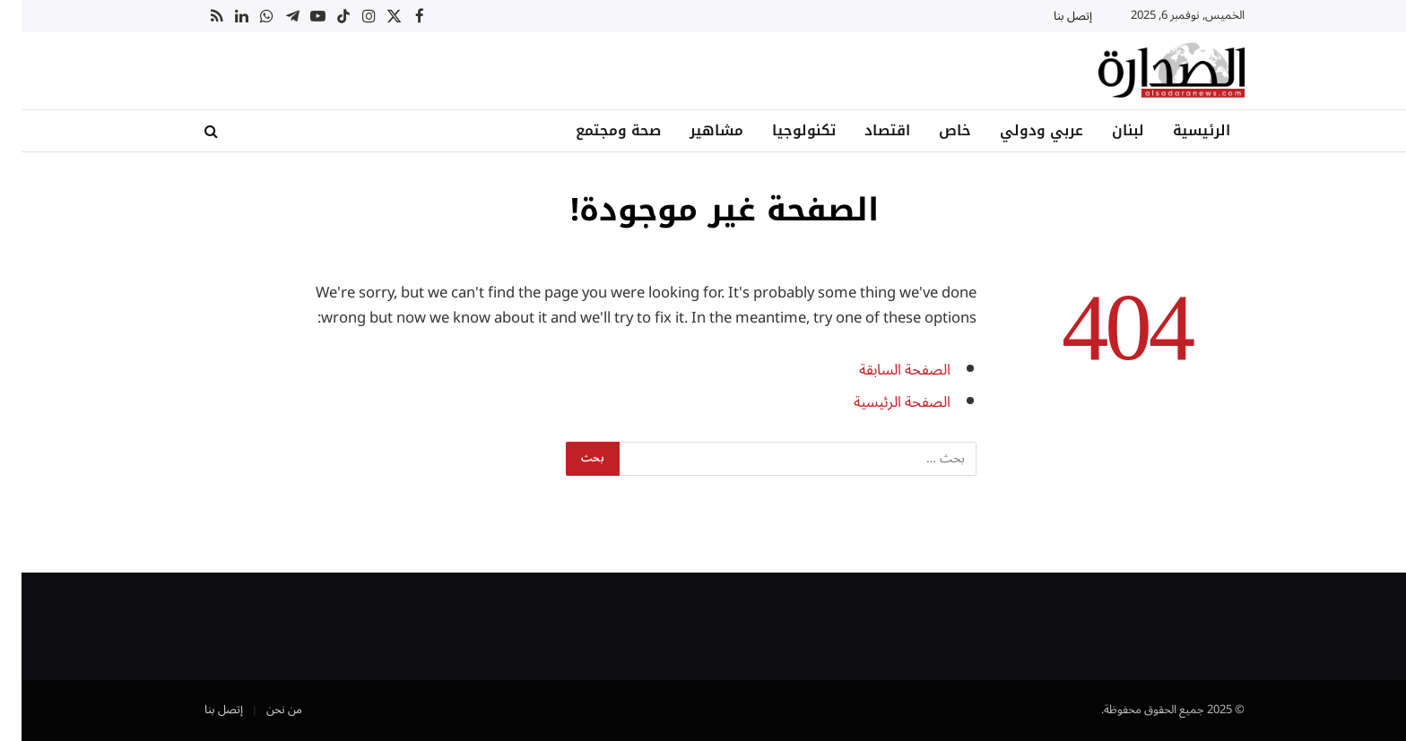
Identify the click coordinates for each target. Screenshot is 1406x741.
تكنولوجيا (782, 130)
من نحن (263, 709)
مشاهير (695, 130)
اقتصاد (866, 130)
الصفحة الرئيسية (880, 402)
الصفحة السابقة (883, 369)
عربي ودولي (1020, 130)
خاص (933, 130)
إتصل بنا (1051, 16)
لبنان (1106, 130)
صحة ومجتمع (596, 130)
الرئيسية (1180, 130)
